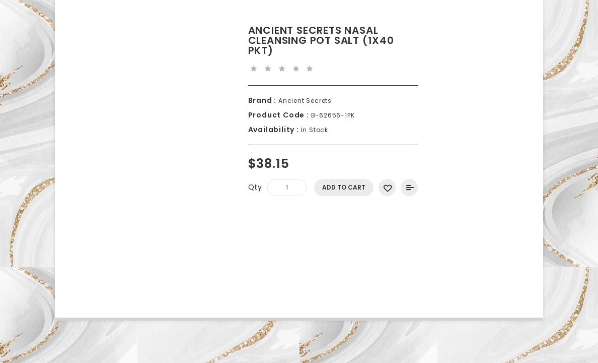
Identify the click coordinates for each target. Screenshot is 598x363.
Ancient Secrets (304, 100)
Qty (255, 187)
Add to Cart (343, 187)
